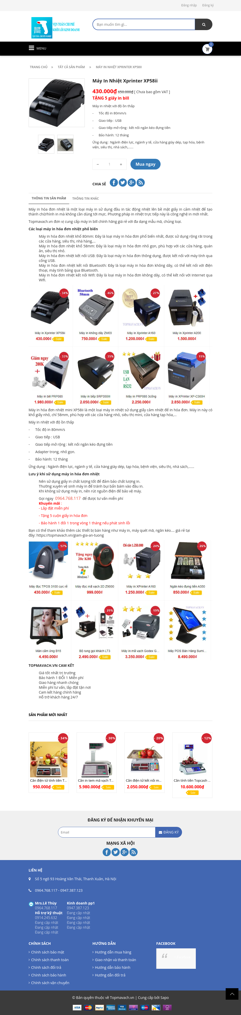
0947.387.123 (71, 890)
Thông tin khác (85, 198)
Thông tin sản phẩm (49, 198)
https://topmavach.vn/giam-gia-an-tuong (70, 535)
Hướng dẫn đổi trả (110, 975)
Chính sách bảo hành (48, 975)
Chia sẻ (99, 184)
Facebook (184, 957)
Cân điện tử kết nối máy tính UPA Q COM (157, 780)
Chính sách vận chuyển (50, 982)
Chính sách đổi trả (46, 967)
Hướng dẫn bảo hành (112, 967)
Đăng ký (208, 5)
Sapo (165, 997)
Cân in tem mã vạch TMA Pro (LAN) (105, 780)
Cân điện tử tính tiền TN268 (51, 780)
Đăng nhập (189, 5)
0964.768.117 (46, 890)
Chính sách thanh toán (50, 959)
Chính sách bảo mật (47, 952)
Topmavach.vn (41, 221)
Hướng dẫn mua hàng (113, 952)
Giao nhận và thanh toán (115, 959)
